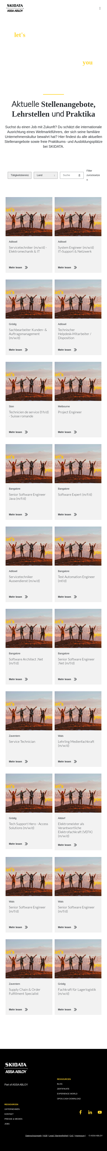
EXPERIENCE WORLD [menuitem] (67, 1094)
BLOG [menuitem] (59, 1084)
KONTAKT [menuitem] (9, 1114)
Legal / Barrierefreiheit (58, 1136)
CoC (72, 1136)
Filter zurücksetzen (93, 175)
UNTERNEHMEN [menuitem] (12, 1109)
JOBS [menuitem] (7, 1124)
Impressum (80, 1136)
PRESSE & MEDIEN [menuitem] (13, 1119)
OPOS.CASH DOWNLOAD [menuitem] (69, 1099)
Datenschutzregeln (33, 1136)
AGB (45, 1136)
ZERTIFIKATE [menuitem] (63, 1089)
